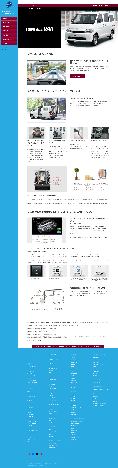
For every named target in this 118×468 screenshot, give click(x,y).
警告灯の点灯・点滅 (53, 445)
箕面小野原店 (74, 373)
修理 (50, 434)
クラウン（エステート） (54, 354)
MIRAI (28, 444)
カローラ (51, 363)
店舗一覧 (73, 357)
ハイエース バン (30, 434)
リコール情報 (4, 47)
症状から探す (52, 447)
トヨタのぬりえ (30, 369)
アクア (50, 413)
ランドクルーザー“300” (32, 423)
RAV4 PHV (29, 400)
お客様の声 (73, 387)
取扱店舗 (94, 5)
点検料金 (51, 436)
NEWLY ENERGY (96, 382)
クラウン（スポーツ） (53, 357)
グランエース (30, 416)
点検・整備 (52, 427)
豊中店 (72, 366)
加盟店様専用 (96, 357)
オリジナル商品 (52, 431)
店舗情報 (73, 355)
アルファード (30, 412)
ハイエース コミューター (32, 430)
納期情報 (73, 364)
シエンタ (51, 402)
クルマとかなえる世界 (32, 385)
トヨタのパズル (30, 371)
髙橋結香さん (74, 434)
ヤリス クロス (52, 391)
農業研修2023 (74, 412)
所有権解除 (4, 49)
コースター (29, 428)
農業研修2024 (74, 414)
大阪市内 (95, 366)
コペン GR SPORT (31, 403)
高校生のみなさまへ (75, 409)
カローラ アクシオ (31, 439)
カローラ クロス (52, 388)
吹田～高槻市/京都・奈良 (98, 364)
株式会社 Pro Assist (75, 423)
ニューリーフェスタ (31, 366)
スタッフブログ (74, 362)
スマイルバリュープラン (76, 385)
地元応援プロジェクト (99, 355)
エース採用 (73, 405)
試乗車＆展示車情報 (75, 360)
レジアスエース (30, 394)
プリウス (51, 409)
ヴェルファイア (30, 414)
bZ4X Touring (30, 391)
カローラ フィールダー (32, 441)
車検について (52, 429)
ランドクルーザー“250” (54, 404)
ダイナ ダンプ (52, 384)
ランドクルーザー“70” (32, 421)
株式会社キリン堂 (75, 437)
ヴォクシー (51, 375)
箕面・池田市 (96, 362)
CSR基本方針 (95, 398)
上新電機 (95, 375)
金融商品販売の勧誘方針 (98, 405)
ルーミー (29, 405)
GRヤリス (51, 406)
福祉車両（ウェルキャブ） (54, 368)
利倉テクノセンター (75, 382)
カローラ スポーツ (53, 397)
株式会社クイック (75, 441)
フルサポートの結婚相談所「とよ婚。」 (101, 389)
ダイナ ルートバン (31, 396)
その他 (95, 394)
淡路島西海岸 (96, 371)
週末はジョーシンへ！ (32, 380)
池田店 (72, 369)
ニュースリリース (32, 355)
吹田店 (72, 375)
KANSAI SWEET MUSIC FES (32, 373)
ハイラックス (30, 425)
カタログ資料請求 (103, 5)
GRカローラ (51, 416)
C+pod (28, 419)
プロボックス (52, 366)
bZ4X (50, 361)
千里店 (72, 371)
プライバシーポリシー (97, 408)
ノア (50, 377)
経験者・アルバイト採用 (76, 407)
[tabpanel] (68, 29)
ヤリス (50, 393)
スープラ (29, 409)
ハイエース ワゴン (31, 432)
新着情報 (29, 364)
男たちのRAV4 (30, 360)
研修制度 (73, 400)
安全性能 (39, 8)
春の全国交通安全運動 (32, 382)
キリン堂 (95, 373)
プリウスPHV (30, 407)
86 (28, 398)
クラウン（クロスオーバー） (55, 359)
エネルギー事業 (97, 380)
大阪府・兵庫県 (96, 369)
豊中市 (94, 360)
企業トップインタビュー (78, 418)
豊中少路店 (73, 380)
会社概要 (73, 394)
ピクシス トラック (53, 382)
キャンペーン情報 (31, 375)
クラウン (29, 437)
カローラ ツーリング (53, 400)
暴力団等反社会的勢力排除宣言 (99, 403)
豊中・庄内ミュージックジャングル (34, 378)
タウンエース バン (31, 5)
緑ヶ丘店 (73, 378)
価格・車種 (30, 8)
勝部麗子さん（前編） (75, 430)
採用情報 (73, 391)
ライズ (50, 420)
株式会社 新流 (74, 439)
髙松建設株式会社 (75, 425)
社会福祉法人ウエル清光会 (76, 421)
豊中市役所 (73, 428)
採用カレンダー (74, 403)
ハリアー (51, 395)
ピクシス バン (52, 418)
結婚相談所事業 (97, 387)
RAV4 (50, 372)
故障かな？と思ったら (55, 440)
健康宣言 (95, 401)
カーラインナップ (32, 389)
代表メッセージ (74, 396)
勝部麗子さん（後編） (75, 432)
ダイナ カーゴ (52, 370)
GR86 (50, 386)
